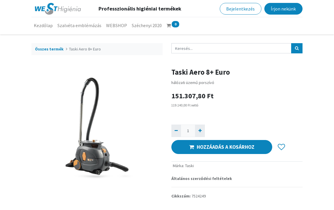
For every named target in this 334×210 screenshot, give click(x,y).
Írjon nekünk (283, 9)
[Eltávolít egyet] (176, 131)
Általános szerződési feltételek (201, 178)
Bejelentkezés (240, 9)
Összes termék (49, 49)
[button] (281, 147)
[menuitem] (43, 25)
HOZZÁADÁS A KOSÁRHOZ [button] (221, 147)
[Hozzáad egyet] (200, 131)
